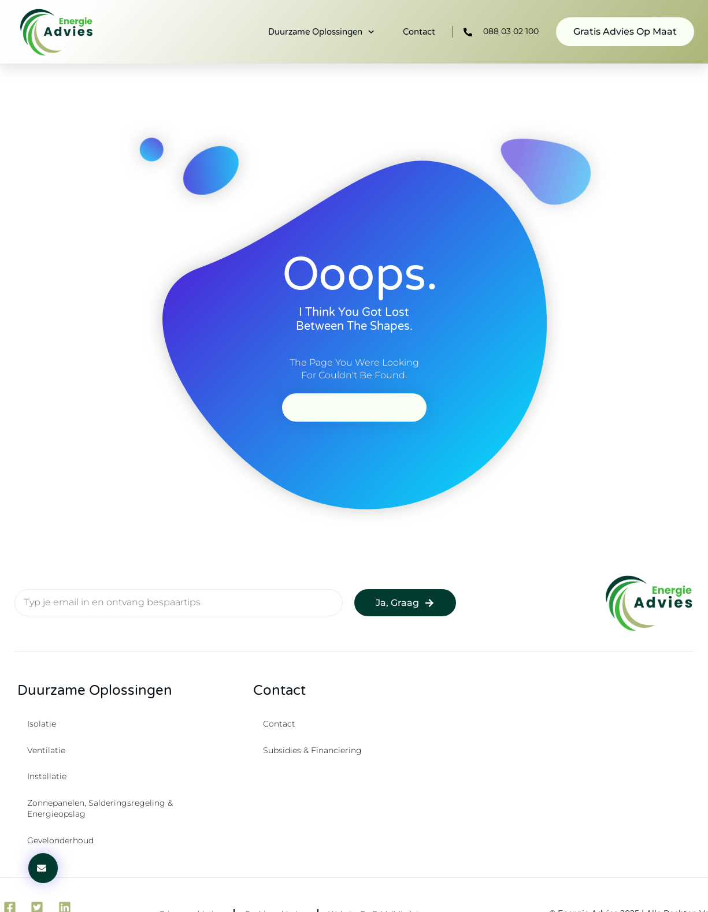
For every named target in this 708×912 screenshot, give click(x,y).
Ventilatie (46, 750)
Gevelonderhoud (60, 840)
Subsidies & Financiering (312, 750)
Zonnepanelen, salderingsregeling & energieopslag (100, 809)
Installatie (46, 776)
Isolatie (41, 724)
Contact (419, 32)
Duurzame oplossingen (321, 32)
